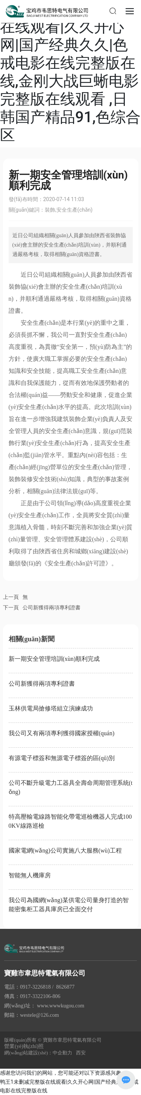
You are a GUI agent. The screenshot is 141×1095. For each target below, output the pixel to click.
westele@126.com (39, 1015)
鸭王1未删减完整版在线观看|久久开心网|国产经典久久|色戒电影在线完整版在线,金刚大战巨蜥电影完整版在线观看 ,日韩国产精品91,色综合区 (70, 72)
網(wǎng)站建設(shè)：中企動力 (38, 1053)
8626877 (65, 987)
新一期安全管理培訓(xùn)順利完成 (54, 659)
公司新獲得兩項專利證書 (51, 607)
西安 (81, 1053)
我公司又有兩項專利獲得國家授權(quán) (62, 733)
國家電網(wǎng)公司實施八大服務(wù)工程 (65, 850)
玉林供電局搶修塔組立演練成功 (51, 708)
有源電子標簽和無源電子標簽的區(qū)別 (62, 758)
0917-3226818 (35, 987)
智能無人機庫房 (30, 875)
